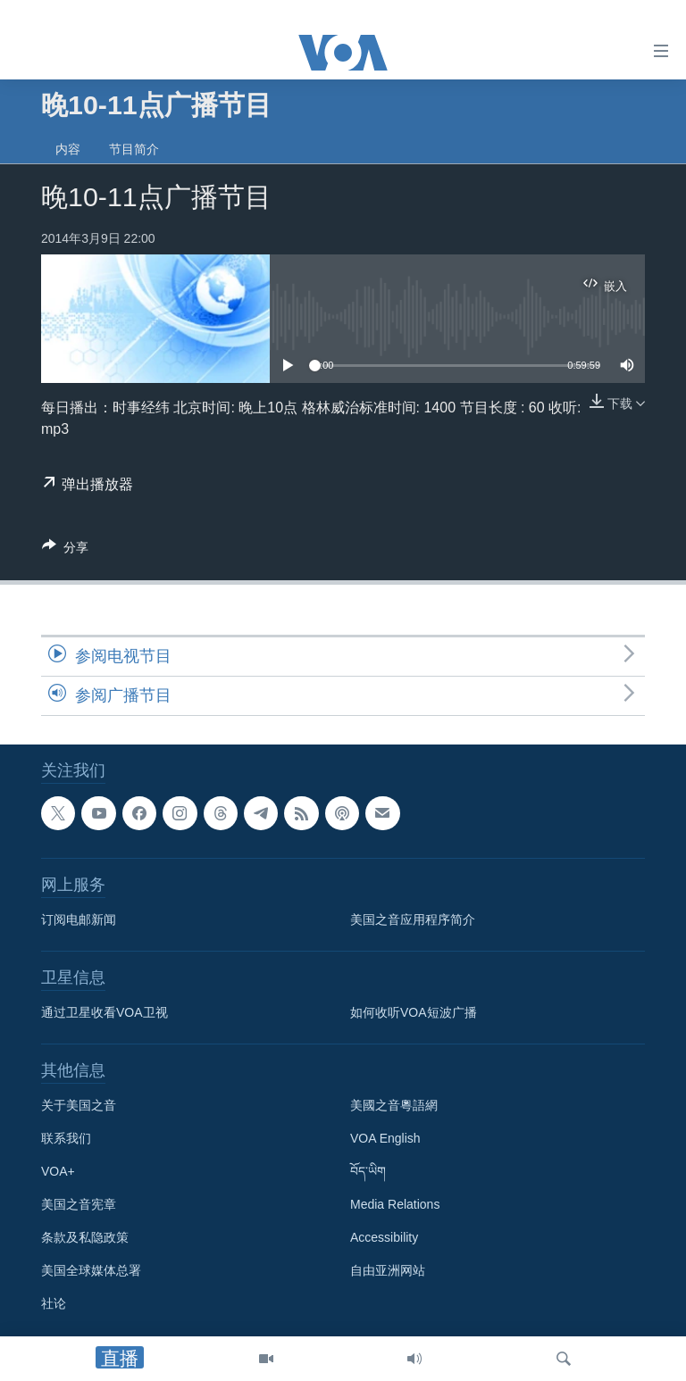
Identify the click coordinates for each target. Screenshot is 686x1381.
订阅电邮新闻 (78, 920)
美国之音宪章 (78, 1205)
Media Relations (394, 1205)
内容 (67, 149)
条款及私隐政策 (85, 1238)
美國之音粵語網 (394, 1106)
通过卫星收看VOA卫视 (104, 1013)
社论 (53, 1304)
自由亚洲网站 (387, 1271)
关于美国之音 (78, 1106)
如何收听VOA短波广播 (413, 1013)
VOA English (385, 1139)
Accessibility (384, 1238)
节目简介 (134, 149)
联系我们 (66, 1139)
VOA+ (58, 1172)
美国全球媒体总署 (91, 1271)
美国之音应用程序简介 (412, 920)
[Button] (65, 550)
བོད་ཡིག (368, 1172)
